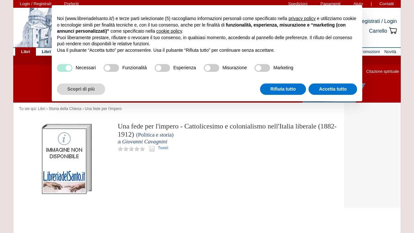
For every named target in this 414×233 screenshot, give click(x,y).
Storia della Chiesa (65, 108)
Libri (41, 108)
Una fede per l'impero (103, 108)
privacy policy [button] (302, 18)
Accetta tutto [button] (333, 89)
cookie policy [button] (169, 31)
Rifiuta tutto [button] (283, 89)
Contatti (386, 3)
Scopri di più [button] (81, 89)
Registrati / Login (377, 21)
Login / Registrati (35, 3)
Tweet (163, 148)
